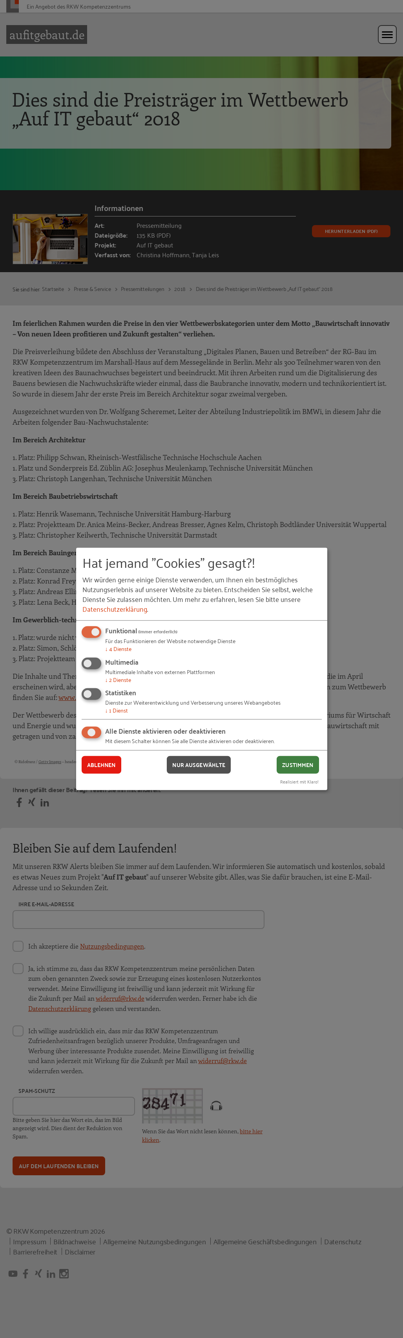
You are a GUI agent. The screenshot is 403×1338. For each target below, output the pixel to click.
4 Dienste (118, 648)
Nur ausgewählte (198, 765)
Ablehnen (101, 765)
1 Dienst (116, 710)
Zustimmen (297, 765)
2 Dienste (118, 679)
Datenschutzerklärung (114, 608)
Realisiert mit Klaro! (299, 781)
